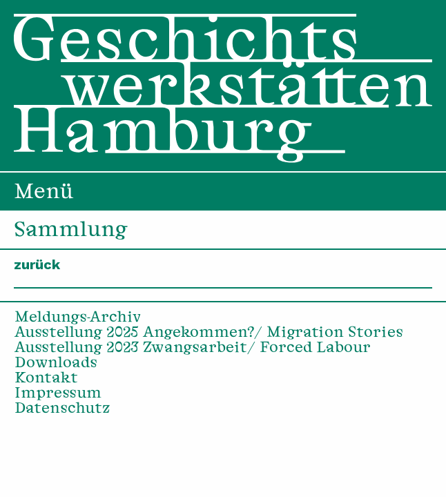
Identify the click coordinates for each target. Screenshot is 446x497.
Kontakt (46, 379)
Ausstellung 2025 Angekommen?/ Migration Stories (208, 333)
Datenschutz (62, 409)
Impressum (57, 394)
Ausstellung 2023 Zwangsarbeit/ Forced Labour (192, 348)
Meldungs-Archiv (78, 318)
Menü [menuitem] (44, 193)
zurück (37, 264)
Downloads (55, 364)
